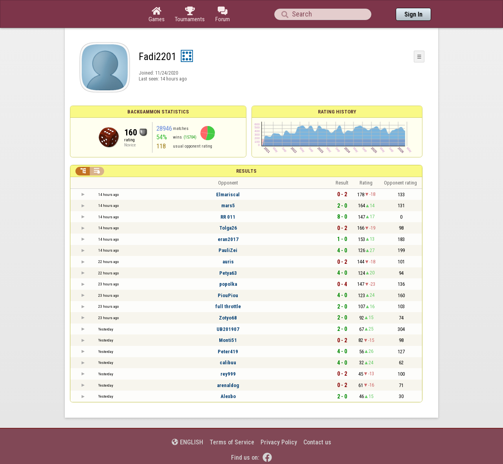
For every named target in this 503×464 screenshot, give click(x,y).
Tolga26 (228, 228)
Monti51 (228, 340)
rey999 (228, 374)
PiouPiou (228, 295)
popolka (228, 284)
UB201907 (228, 329)
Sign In (413, 14)
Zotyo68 (228, 318)
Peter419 (228, 351)
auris (228, 262)
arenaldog (228, 385)
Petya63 (228, 273)
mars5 (228, 205)
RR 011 (227, 217)
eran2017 (228, 239)
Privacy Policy (279, 442)
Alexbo (228, 396)
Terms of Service (231, 442)
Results (246, 171)
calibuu (228, 362)
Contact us (317, 442)
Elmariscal (228, 194)
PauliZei (227, 250)
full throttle (228, 306)
